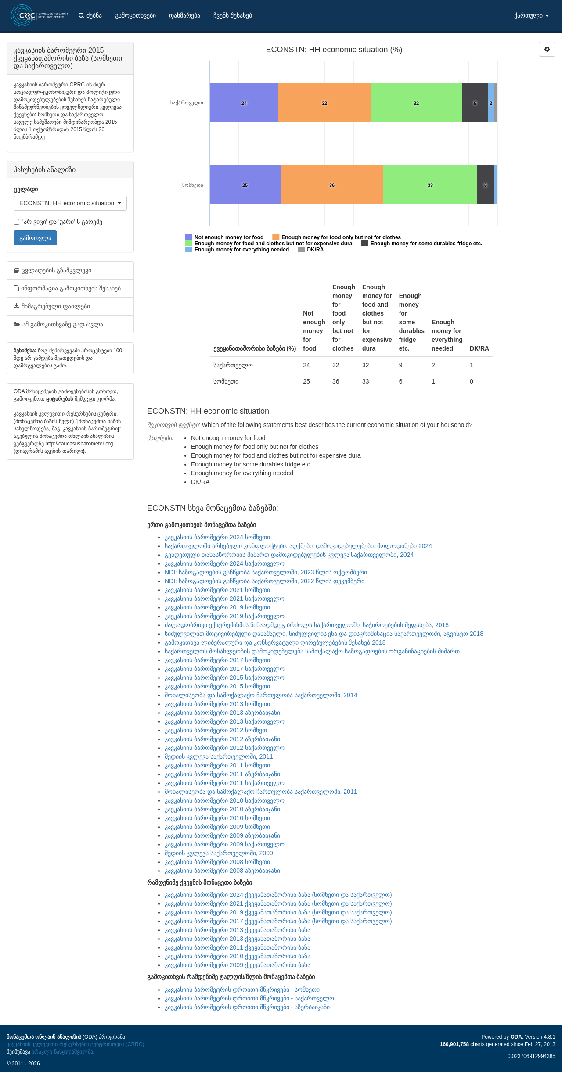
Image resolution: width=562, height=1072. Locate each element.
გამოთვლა (35, 237)
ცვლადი (26, 189)
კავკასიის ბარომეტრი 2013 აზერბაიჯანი (222, 712)
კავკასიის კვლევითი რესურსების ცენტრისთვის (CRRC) (75, 1044)
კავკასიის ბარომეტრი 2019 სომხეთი (217, 607)
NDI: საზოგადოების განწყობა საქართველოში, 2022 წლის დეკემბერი (264, 580)
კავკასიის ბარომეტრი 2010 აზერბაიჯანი (222, 809)
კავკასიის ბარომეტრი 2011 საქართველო (225, 782)
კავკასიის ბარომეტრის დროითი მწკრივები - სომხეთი (242, 989)
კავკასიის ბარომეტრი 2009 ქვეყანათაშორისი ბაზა (237, 964)
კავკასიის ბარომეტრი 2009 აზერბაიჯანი (222, 835)
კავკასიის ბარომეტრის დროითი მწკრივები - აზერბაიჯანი (247, 1007)
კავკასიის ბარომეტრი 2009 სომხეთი (217, 826)
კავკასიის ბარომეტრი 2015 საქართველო (225, 677)
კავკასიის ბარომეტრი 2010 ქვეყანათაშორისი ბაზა (237, 956)
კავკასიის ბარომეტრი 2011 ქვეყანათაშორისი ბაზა (237, 947)
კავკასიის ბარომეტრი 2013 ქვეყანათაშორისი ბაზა (237, 929)
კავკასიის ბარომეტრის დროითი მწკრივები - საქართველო (249, 998)
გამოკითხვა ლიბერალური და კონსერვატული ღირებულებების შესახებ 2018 (275, 642)
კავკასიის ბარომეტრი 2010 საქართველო (225, 800)
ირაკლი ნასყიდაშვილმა (62, 1052)
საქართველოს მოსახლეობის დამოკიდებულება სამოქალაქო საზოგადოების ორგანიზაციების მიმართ (312, 651)
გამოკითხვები (135, 15)
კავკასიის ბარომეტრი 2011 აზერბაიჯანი (222, 774)
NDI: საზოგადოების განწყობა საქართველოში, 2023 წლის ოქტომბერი (266, 572)
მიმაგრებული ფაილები (52, 306)
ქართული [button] (531, 15)
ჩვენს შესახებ (232, 15)
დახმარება (184, 15)
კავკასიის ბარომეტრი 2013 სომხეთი (217, 703)
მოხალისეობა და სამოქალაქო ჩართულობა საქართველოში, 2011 (261, 791)
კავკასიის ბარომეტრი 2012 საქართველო (225, 747)
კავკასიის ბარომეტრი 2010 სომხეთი (217, 817)
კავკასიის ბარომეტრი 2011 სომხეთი (217, 765)
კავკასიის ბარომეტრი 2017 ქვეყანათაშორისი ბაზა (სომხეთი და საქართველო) (278, 921)
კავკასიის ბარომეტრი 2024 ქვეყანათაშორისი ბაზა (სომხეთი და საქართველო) (278, 894)
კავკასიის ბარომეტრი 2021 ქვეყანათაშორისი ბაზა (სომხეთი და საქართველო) (278, 903)
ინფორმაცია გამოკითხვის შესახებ (67, 288)
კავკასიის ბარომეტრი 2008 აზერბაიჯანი (222, 870)
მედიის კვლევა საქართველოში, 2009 (219, 853)
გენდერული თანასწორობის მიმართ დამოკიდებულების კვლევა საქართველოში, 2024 (289, 554)
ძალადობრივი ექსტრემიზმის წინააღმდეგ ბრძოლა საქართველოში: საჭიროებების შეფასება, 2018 (307, 624)
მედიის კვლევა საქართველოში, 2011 (219, 756)
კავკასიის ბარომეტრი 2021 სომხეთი (217, 589)
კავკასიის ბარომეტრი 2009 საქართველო (225, 844)
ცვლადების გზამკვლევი (52, 270)
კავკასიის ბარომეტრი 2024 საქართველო (225, 563)
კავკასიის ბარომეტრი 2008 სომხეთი (217, 861)
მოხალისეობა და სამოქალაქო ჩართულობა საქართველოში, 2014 (261, 695)
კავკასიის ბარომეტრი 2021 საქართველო (225, 598)
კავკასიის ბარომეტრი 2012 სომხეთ (216, 730)
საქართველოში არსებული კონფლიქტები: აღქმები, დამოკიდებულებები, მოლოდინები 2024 (298, 545)
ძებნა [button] (90, 15)
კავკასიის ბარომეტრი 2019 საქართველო (225, 616)
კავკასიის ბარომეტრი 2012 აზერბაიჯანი (222, 738)
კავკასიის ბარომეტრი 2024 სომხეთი (217, 537)
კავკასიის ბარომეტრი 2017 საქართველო (225, 668)
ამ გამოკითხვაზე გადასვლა (58, 324)
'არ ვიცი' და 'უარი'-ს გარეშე (58, 221)
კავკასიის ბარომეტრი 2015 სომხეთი (217, 686)
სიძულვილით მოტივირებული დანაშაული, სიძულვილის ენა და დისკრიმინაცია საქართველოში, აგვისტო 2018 (324, 633)
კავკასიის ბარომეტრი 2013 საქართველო (225, 721)
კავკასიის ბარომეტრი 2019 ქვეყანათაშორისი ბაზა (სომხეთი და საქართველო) (278, 912)
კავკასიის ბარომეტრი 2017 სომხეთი (217, 659)
